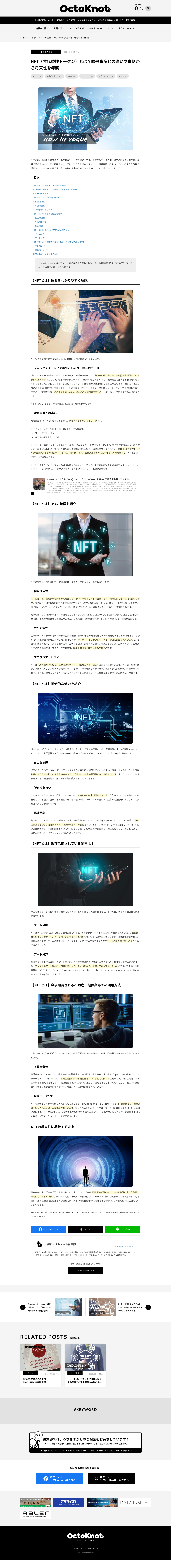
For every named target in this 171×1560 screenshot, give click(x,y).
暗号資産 (72, 76)
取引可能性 (40, 205)
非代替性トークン (55, 76)
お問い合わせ (93, 1548)
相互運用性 (40, 201)
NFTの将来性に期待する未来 (45, 254)
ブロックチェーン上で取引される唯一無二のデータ (57, 189)
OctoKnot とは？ (79, 1548)
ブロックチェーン (106, 76)
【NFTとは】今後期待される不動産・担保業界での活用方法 (59, 241)
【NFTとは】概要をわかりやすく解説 (49, 185)
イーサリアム (88, 76)
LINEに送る (123, 1229)
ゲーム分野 (40, 233)
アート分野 (40, 237)
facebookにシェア (48, 1229)
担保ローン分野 (41, 250)
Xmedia (123, 76)
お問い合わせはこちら (85, 1270)
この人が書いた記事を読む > (125, 1246)
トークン (38, 76)
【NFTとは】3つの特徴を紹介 (46, 197)
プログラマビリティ (43, 209)
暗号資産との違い (42, 193)
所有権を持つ (41, 221)
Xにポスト (86, 1229)
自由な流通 (40, 217)
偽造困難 (39, 225)
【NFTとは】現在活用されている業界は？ (51, 229)
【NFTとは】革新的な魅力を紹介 (47, 213)
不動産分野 (40, 246)
